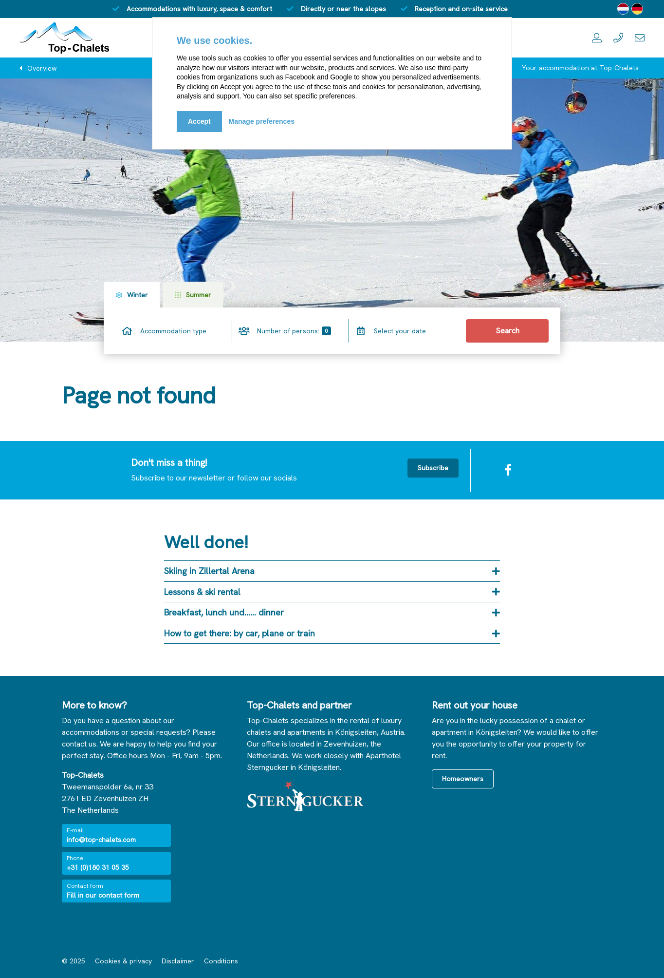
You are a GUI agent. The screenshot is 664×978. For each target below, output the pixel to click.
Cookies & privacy (123, 961)
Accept (199, 121)
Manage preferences (262, 121)
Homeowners (462, 778)
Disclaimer (178, 961)
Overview (41, 68)
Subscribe (433, 467)
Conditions (221, 961)
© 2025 (73, 961)
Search (507, 331)
